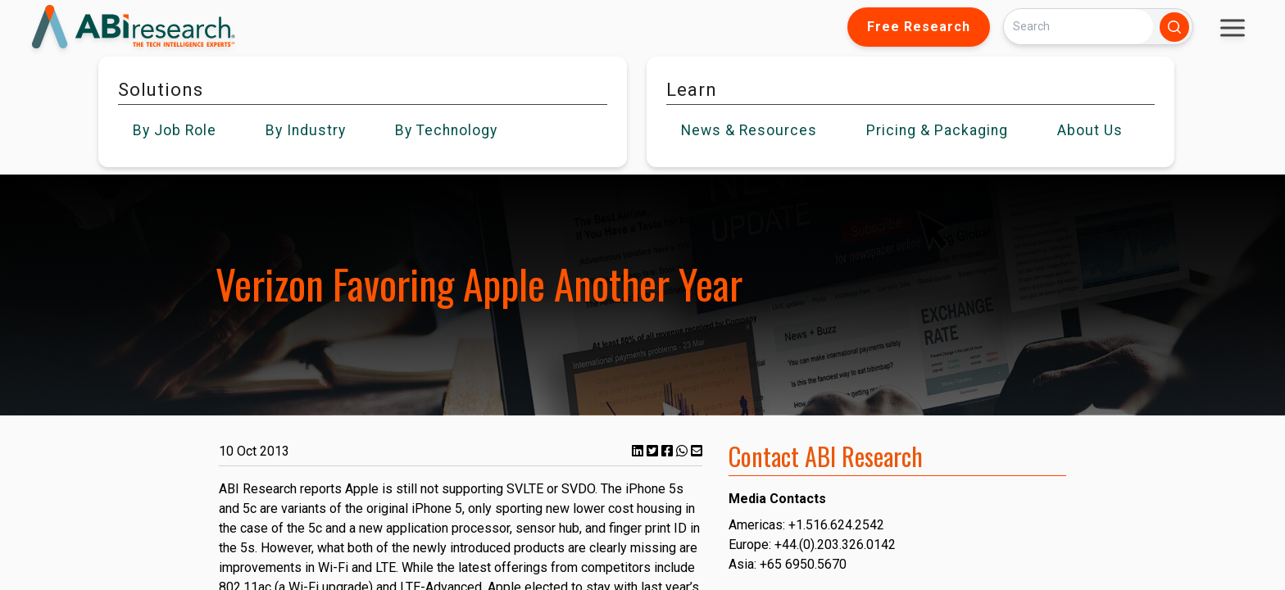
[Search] (1078, 26)
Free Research (918, 26)
